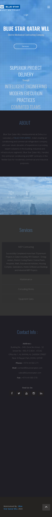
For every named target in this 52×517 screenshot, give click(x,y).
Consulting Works (26, 289)
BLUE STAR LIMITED (22, 138)
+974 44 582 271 (31, 363)
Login (26, 15)
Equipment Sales (26, 299)
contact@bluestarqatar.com (30, 367)
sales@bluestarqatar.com (30, 372)
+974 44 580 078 (30, 377)
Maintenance (26, 279)
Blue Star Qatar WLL (13, 507)
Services (25, 46)
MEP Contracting (26, 247)
